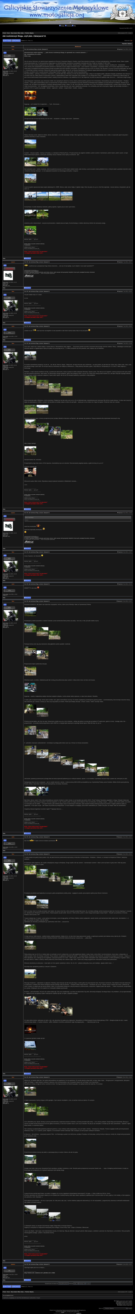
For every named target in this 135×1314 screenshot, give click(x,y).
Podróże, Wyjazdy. (29, 33)
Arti (131, 40)
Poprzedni (124, 43)
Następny (130, 43)
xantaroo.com (39, 1273)
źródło (53, 1273)
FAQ (74, 25)
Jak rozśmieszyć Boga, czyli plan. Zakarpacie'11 (24, 36)
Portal (4, 33)
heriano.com (30, 1273)
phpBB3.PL (78, 1313)
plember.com (47, 1273)
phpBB (62, 1312)
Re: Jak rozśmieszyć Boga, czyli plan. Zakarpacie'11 (38, 262)
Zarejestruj (68, 25)
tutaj (25, 1273)
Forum (8, 33)
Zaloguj (61, 25)
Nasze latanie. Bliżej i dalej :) (17, 33)
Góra (4, 258)
